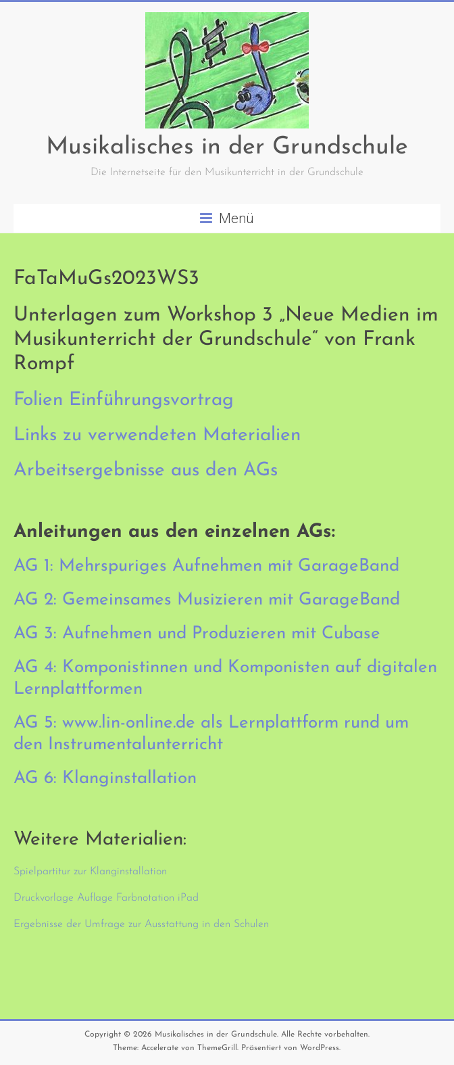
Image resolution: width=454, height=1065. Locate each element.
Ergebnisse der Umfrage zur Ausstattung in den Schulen (141, 924)
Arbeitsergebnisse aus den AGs (146, 470)
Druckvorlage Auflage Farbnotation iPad (106, 898)
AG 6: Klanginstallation (105, 779)
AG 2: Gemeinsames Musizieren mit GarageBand (207, 600)
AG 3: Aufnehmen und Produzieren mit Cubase (197, 634)
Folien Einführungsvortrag (124, 400)
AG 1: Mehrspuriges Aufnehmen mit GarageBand (206, 566)
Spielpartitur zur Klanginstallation (90, 871)
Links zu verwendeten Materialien (157, 435)
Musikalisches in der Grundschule (227, 147)
